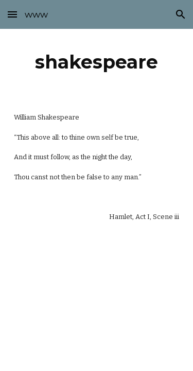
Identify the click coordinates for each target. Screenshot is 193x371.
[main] (97, 61)
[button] (12, 14)
